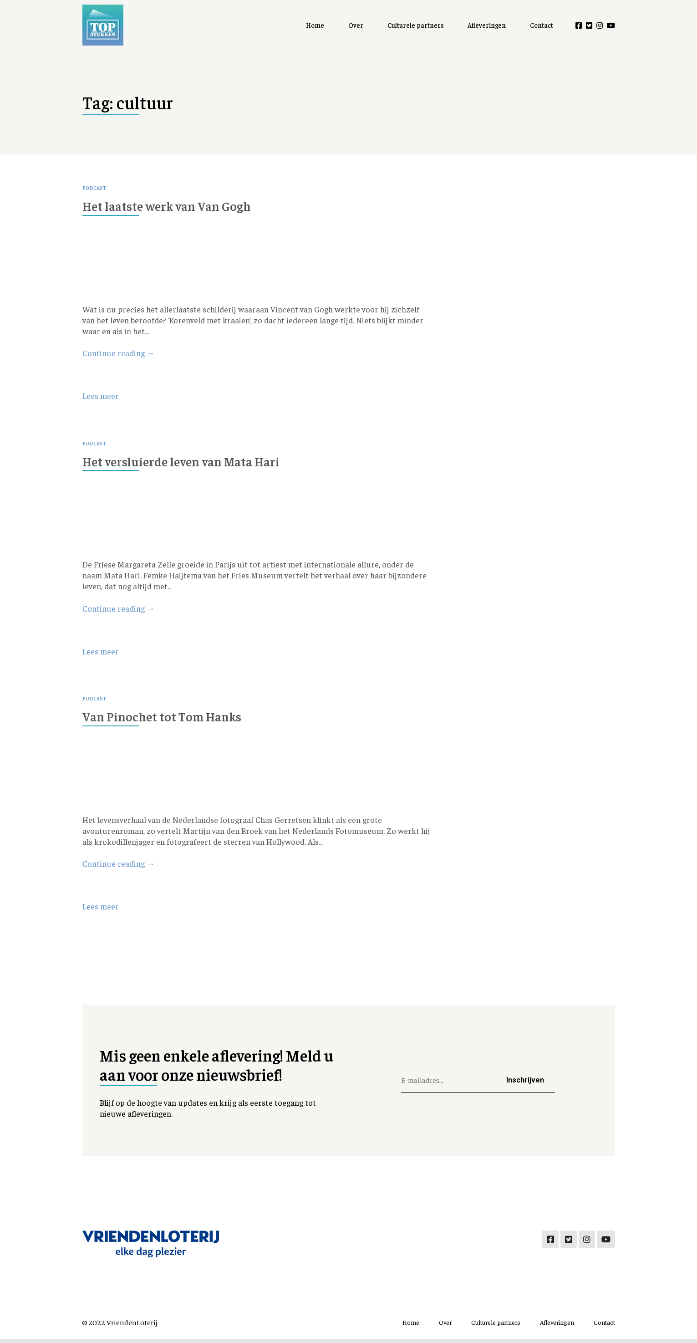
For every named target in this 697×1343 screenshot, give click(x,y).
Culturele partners (433, 24)
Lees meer (100, 397)
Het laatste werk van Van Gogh (177, 205)
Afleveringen (496, 24)
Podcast (94, 187)
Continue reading (118, 354)
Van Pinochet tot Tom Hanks (171, 718)
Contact (543, 24)
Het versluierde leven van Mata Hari (193, 461)
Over (382, 24)
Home (350, 24)
